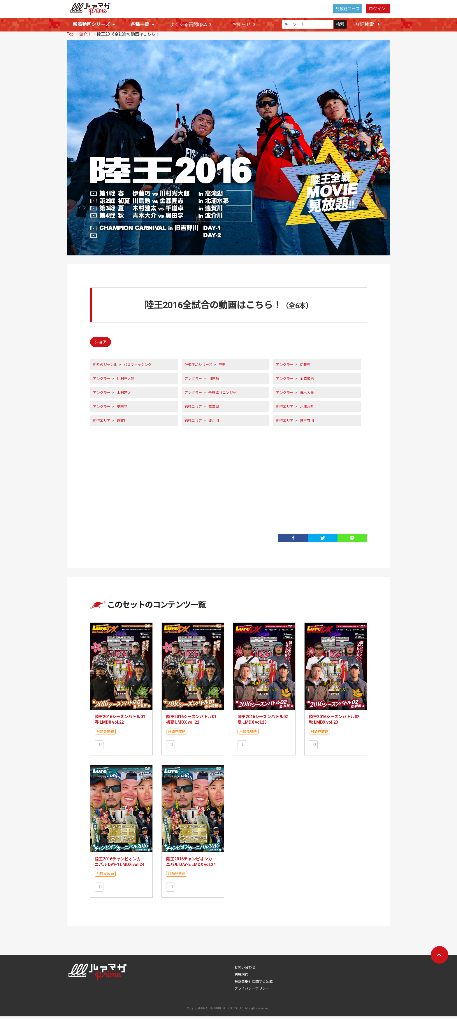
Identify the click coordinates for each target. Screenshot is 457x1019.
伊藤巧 (305, 367)
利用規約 (241, 977)
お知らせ (244, 24)
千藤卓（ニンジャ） (224, 395)
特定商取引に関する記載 (253, 984)
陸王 (222, 367)
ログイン (377, 8)
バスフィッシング (138, 367)
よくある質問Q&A (191, 24)
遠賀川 (122, 423)
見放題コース (347, 8)
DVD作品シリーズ (198, 367)
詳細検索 (367, 24)
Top (70, 36)
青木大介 (307, 395)
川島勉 (213, 381)
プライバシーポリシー (251, 991)
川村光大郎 (125, 381)
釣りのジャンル (105, 367)
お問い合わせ (244, 970)
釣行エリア (193, 409)
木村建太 (124, 395)
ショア (100, 344)
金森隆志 (307, 381)
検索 (340, 24)
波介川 (85, 36)
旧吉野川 (307, 423)
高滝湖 (213, 409)
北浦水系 (307, 409)
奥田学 (122, 409)
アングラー (284, 367)
